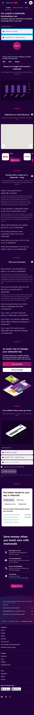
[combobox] (6, 26)
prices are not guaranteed (9, 602)
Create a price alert (14, 578)
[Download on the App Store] (16, 689)
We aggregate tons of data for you (18, 611)
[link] (15, 160)
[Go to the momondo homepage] (11, 3)
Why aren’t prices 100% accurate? (18, 614)
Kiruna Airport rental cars (10, 517)
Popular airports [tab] (9, 500)
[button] (3, 3)
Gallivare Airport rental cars (11, 519)
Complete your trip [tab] (9, 504)
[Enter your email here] (18, 462)
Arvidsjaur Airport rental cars (11, 522)
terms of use (23, 475)
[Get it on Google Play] (5, 689)
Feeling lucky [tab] (22, 504)
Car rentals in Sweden (14, 621)
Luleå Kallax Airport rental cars (11, 514)
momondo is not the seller (18, 608)
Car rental (4, 621)
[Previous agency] (3, 146)
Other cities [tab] (20, 500)
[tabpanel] (17, 91)
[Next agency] (30, 146)
